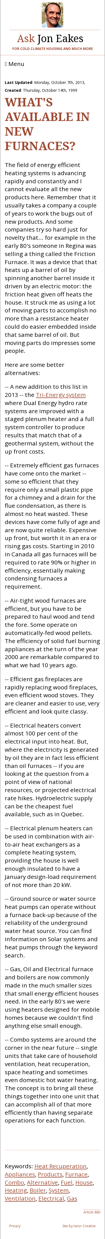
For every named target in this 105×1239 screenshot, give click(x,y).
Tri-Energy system (61, 395)
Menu (14, 64)
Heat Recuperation (60, 1166)
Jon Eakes (50, 37)
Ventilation (20, 1198)
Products (50, 1174)
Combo (14, 1182)
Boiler (38, 1190)
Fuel (67, 1182)
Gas (72, 1198)
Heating (16, 1190)
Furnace (76, 1174)
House (84, 1182)
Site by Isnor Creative (79, 1226)
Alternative (42, 1182)
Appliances (20, 1174)
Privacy (14, 1226)
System (59, 1190)
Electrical (51, 1198)
